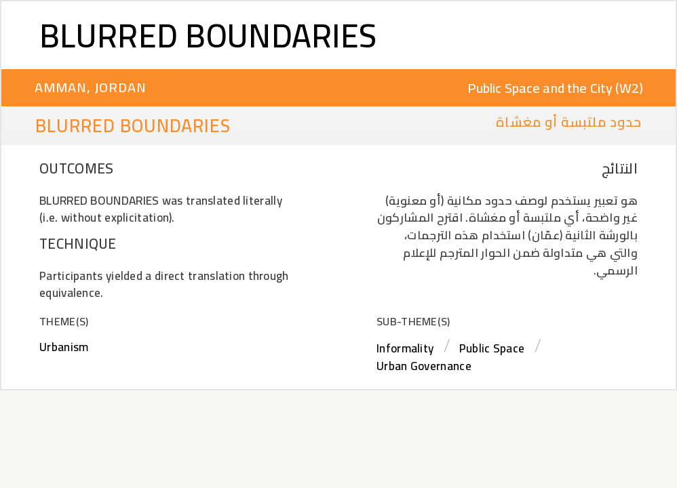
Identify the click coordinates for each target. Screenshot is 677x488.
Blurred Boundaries (207, 35)
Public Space (492, 348)
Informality (404, 348)
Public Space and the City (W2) (555, 87)
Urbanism (63, 347)
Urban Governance (423, 366)
